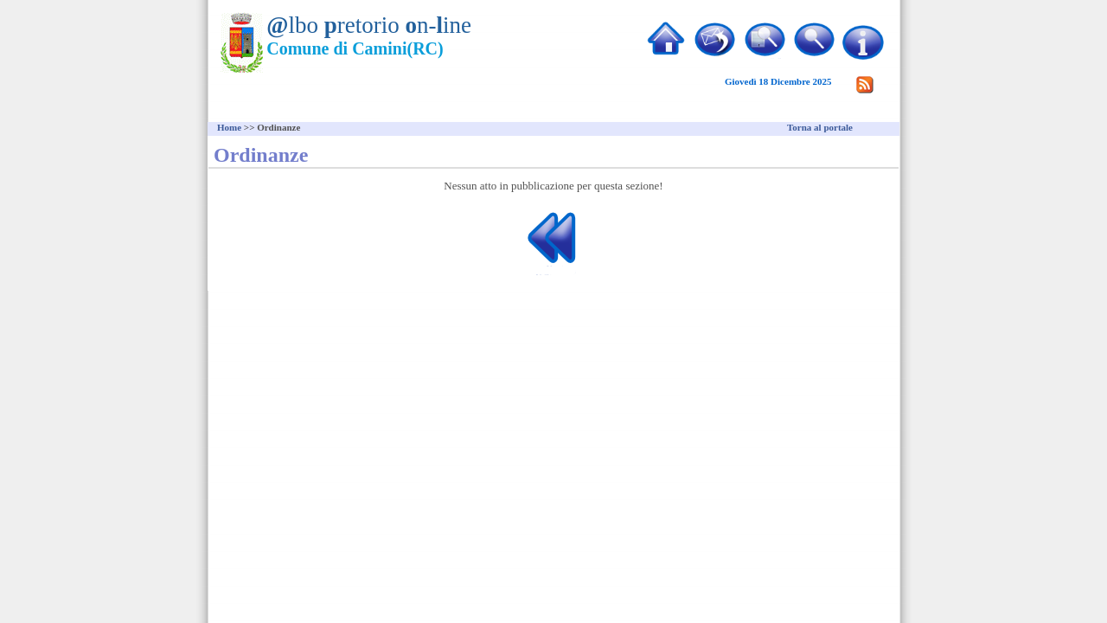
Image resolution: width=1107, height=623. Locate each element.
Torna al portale (820, 127)
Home (229, 127)
